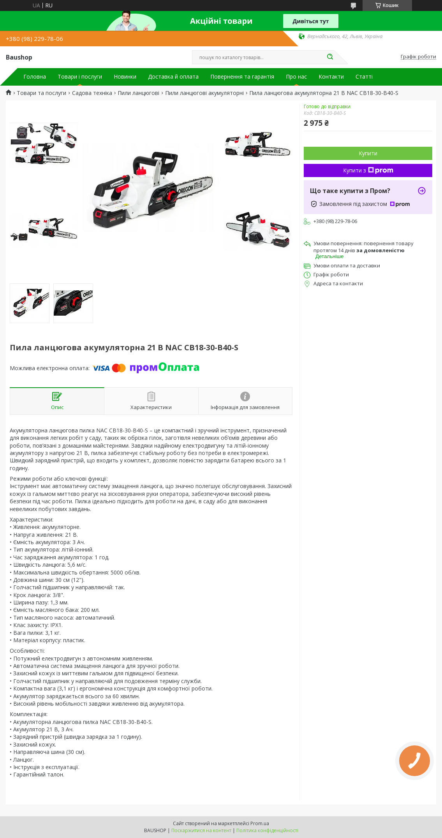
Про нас (296, 76)
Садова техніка (92, 93)
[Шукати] (330, 57)
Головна (34, 76)
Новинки (125, 76)
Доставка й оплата (173, 76)
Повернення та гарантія (242, 76)
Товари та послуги (41, 93)
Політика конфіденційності (267, 830)
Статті (364, 76)
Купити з (368, 170)
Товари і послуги (80, 76)
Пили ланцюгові (138, 93)
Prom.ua (259, 823)
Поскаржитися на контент (201, 830)
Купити (368, 153)
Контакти (331, 76)
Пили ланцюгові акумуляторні (204, 93)
